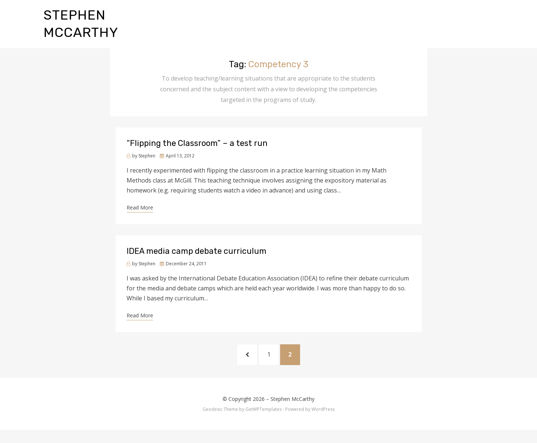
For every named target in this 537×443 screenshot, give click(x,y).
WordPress (323, 422)
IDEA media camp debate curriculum (196, 260)
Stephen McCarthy (292, 411)
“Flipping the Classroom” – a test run (197, 152)
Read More (140, 216)
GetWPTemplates (263, 422)
